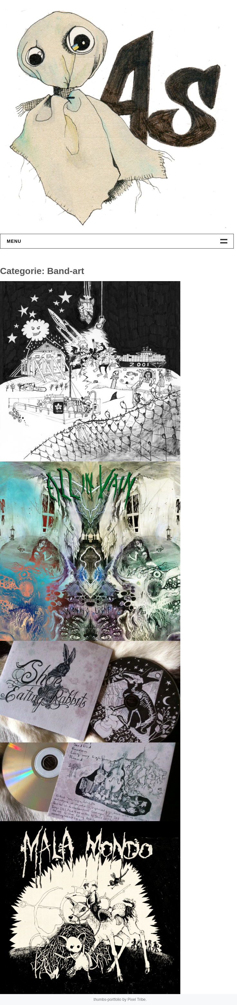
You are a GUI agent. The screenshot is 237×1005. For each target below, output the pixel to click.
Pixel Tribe (137, 999)
